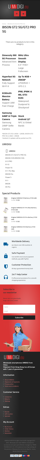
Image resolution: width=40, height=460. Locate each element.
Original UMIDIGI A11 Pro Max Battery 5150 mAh (23, 209)
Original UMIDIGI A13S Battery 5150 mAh (23, 228)
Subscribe (19, 317)
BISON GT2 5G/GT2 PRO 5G (16, 24)
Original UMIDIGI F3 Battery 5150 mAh (24, 198)
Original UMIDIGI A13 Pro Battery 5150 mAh (24, 218)
